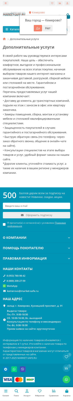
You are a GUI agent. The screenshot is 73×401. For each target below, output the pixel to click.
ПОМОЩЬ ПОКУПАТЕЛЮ (36, 248)
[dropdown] (5, 3)
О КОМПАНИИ (36, 237)
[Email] (36, 206)
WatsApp (12, 286)
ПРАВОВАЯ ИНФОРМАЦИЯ (36, 258)
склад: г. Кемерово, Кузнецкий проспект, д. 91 (35, 305)
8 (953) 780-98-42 (16, 275)
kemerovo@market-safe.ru (22, 291)
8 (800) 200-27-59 (16, 280)
